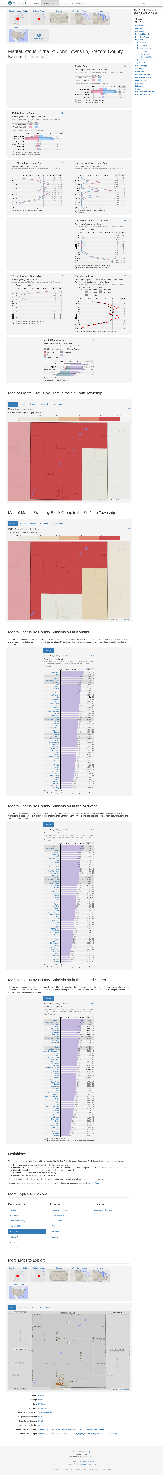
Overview (36, 3)
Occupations (57, 1226)
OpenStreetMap (81, 1464)
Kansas (41, 1395)
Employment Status (59, 1215)
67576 (40, 1408)
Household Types (17, 1226)
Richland (69, 1429)
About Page (94, 1183)
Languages (14, 1248)
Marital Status (15, 1231)
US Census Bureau (86, 1462)
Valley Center (117, 1434)
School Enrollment (101, 1215)
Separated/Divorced (28, 404)
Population (14, 1210)
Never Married (57, 404)
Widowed (44, 404)
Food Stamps (57, 1221)
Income (64, 3)
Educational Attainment (103, 1210)
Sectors (55, 1237)
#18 (92, 655)
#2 (62, 113)
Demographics (50, 3)
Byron (47, 1434)
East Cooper (55, 1434)
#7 (62, 276)
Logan (80, 1434)
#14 (128, 528)
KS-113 (41, 1425)
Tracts (33, 1307)
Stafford (41, 1400)
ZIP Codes (23, 1307)
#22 (92, 829)
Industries (56, 1231)
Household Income (59, 1210)
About (75, 1452)
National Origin (16, 1237)
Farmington (66, 1434)
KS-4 (40, 1417)
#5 (125, 163)
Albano (41, 1434)
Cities (12, 1307)
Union (109, 1434)
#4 (62, 163)
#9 (93, 340)
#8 (125, 276)
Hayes (57, 1429)
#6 (125, 220)
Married (13, 404)
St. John (41, 1404)
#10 (128, 409)
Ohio (63, 1429)
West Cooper (98, 1429)
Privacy (87, 1452)
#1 (125, 66)
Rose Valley (101, 1434)
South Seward (79, 1429)
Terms (80, 1452)
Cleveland (42, 1429)
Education (77, 3)
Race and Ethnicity (17, 1221)
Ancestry (13, 1242)
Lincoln (74, 1434)
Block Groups (45, 1307)
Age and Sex (15, 1215)
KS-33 (40, 1421)
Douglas (50, 1429)
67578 (46, 1408)
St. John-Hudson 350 (46, 1412)
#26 (92, 1003)
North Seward (89, 1434)
